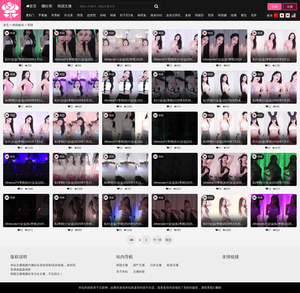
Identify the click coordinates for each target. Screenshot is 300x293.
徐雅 (234, 15)
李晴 (30, 25)
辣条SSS (156, 15)
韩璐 (113, 15)
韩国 (12, 33)
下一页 (157, 240)
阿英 (80, 15)
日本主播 (156, 265)
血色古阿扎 (173, 15)
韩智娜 (222, 15)
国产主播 (139, 265)
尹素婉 (42, 15)
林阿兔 (142, 15)
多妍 (188, 15)
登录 (275, 6)
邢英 (211, 15)
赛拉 (244, 15)
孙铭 (103, 15)
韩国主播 (65, 6)
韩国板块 (18, 25)
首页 (31, 6)
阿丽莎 (199, 15)
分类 (47, 6)
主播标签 (139, 271)
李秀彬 (55, 15)
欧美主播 (173, 265)
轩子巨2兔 (126, 15)
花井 (254, 15)
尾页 (168, 240)
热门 (30, 15)
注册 (290, 6)
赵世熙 (91, 15)
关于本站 (122, 271)
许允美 (68, 15)
